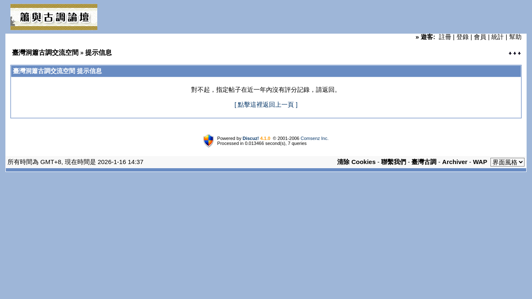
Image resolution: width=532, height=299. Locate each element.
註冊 (445, 36)
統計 (497, 36)
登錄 (462, 36)
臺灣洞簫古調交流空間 (45, 52)
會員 (480, 36)
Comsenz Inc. (314, 138)
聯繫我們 (393, 161)
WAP (480, 161)
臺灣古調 (423, 161)
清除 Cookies (356, 161)
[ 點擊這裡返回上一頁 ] (266, 104)
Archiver (455, 161)
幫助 (515, 36)
